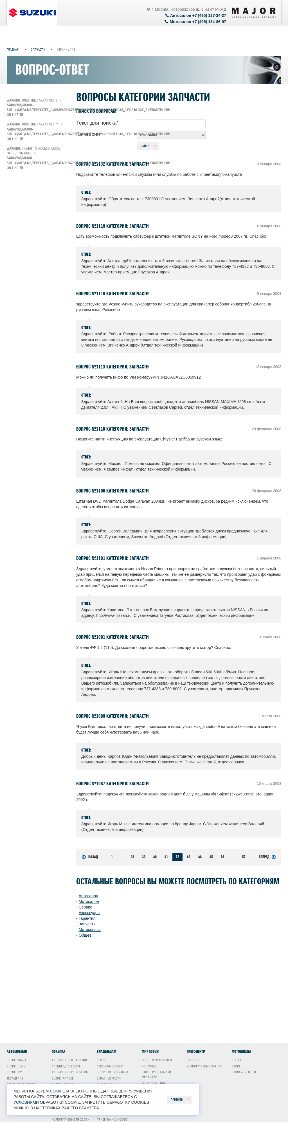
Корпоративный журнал (204, 1066)
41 (166, 857)
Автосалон (88, 896)
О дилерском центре (157, 1060)
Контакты (149, 1066)
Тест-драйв (15, 1078)
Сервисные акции (110, 1066)
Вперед (267, 857)
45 (211, 857)
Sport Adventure (244, 1072)
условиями (26, 1102)
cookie (57, 1091)
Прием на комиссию (112, 1119)
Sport (236, 1066)
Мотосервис (90, 929)
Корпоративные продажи (70, 1119)
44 (200, 857)
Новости (193, 1060)
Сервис (85, 907)
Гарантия (87, 918)
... (122, 857)
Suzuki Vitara (16, 1060)
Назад (90, 857)
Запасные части (109, 1078)
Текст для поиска (97, 123)
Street (236, 1060)
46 (222, 857)
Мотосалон (89, 901)
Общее (85, 935)
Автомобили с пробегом (70, 1072)
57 (244, 857)
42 (177, 857)
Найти (144, 146)
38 (132, 857)
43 (188, 857)
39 (143, 857)
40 (155, 857)
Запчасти (87, 924)
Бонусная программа (112, 1072)
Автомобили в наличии (69, 1060)
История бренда (154, 1083)
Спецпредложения (66, 1066)
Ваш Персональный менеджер (156, 1074)
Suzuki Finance (63, 1078)
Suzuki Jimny (16, 1066)
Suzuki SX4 (14, 1072)
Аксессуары (89, 912)
